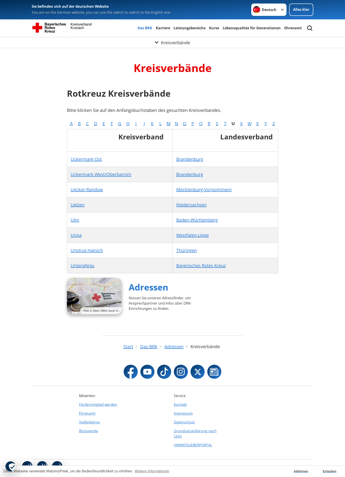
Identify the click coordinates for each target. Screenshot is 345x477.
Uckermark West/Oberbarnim (101, 174)
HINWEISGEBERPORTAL (193, 445)
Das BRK (145, 28)
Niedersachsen (191, 205)
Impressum (183, 413)
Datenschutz (184, 422)
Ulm (75, 220)
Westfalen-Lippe (192, 235)
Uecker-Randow (87, 189)
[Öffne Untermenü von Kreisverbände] (172, 42)
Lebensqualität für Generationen (252, 28)
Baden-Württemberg (197, 220)
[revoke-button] (10, 466)
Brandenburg (189, 159)
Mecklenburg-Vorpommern (204, 189)
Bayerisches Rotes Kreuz (201, 265)
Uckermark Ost (86, 159)
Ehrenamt (293, 28)
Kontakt (180, 404)
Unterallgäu (82, 265)
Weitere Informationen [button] (152, 471)
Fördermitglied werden (98, 404)
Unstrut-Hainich (87, 250)
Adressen (148, 287)
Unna (76, 235)
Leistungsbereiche (190, 28)
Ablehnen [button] (301, 471)
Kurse (214, 28)
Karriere (163, 28)
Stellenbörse (89, 422)
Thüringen (186, 250)
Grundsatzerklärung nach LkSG (195, 434)
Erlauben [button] (329, 471)
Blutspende (88, 431)
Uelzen (77, 205)
